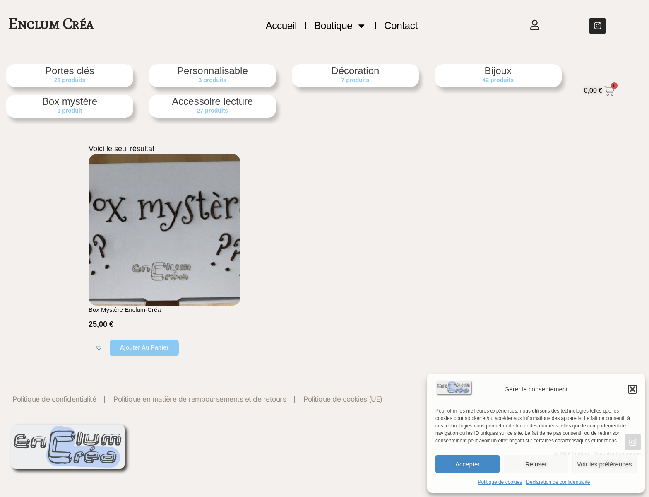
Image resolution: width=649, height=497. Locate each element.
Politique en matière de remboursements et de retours (199, 399)
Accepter (467, 464)
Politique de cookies (500, 482)
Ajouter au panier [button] (144, 347)
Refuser (536, 464)
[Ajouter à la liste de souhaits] (99, 348)
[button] (632, 389)
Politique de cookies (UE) (342, 399)
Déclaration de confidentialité (558, 482)
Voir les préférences (604, 464)
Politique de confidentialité (54, 399)
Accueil (280, 25)
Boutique (340, 26)
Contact (401, 25)
